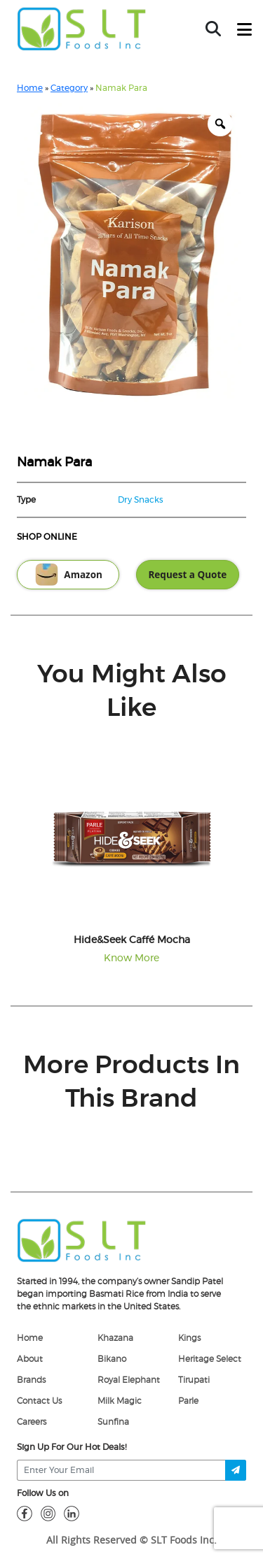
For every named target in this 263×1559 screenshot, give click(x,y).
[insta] (48, 1513)
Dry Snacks (140, 500)
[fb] (24, 1513)
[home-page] (82, 28)
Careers (31, 1422)
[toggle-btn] (244, 30)
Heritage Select (209, 1359)
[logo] (82, 1239)
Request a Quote (187, 574)
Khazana (115, 1338)
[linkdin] (71, 1513)
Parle (188, 1401)
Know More (131, 958)
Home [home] (30, 1338)
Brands (31, 1380)
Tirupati (194, 1380)
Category (69, 88)
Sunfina (113, 1422)
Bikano (111, 1359)
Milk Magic (119, 1401)
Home (30, 88)
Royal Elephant (128, 1380)
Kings (189, 1338)
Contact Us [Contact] (39, 1401)
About (30, 1359)
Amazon (68, 574)
